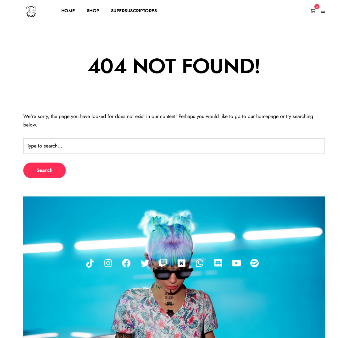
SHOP (93, 11)
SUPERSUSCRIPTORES (134, 11)
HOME (68, 11)
